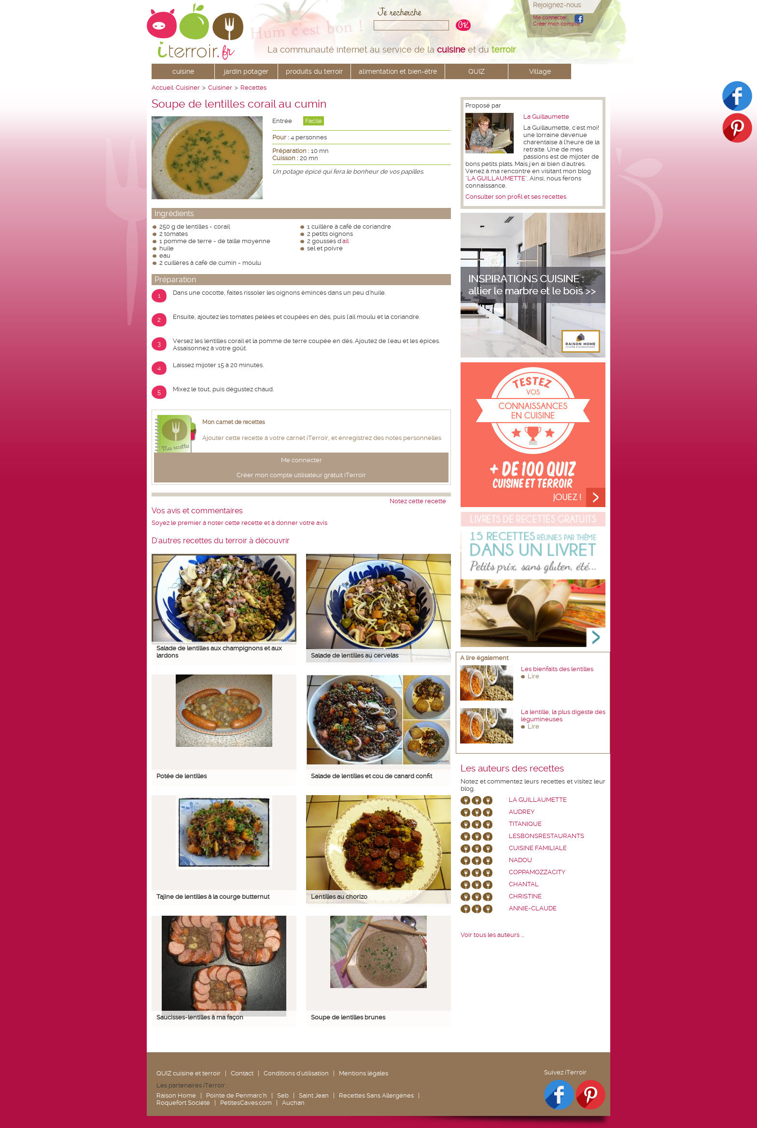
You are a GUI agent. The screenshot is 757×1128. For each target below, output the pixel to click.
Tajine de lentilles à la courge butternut (212, 896)
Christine (525, 896)
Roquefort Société (183, 1102)
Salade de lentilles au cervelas (354, 655)
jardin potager (246, 71)
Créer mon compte (556, 24)
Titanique (525, 823)
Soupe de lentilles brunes (348, 1017)
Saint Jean (314, 1095)
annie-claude (533, 908)
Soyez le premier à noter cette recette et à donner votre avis (239, 522)
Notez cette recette (418, 501)
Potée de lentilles (181, 776)
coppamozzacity (537, 872)
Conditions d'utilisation (296, 1073)
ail (345, 241)
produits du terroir (314, 71)
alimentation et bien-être (398, 71)
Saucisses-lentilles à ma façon (199, 1017)
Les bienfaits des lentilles (557, 669)
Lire (533, 676)
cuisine (183, 71)
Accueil (162, 87)
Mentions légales (363, 1073)
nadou (520, 860)
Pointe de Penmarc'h (236, 1095)
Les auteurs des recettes (512, 768)
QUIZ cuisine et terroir (188, 1073)
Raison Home (176, 1095)
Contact (242, 1073)
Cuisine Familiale (538, 848)
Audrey (521, 811)
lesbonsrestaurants (546, 835)
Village (540, 71)
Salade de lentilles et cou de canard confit (371, 776)
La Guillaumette (546, 116)
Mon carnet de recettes (233, 422)
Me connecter (550, 17)
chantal (524, 884)
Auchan (293, 1102)
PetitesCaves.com (246, 1102)
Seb (283, 1095)
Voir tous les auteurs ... (492, 934)
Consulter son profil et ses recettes (515, 196)
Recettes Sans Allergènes (376, 1095)
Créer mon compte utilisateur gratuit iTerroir (301, 475)
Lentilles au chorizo (339, 896)
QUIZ (476, 71)
